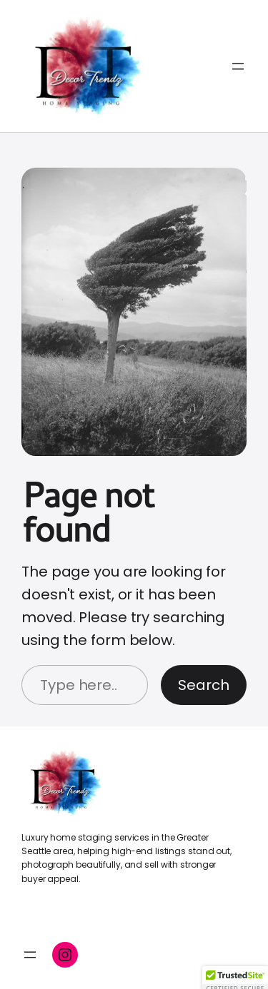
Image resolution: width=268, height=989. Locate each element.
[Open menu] (238, 66)
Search (203, 685)
